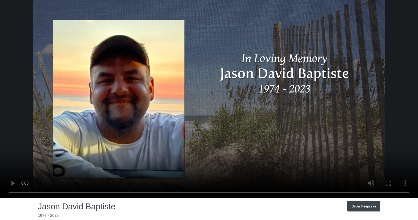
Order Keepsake (364, 206)
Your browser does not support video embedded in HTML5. (209, 99)
